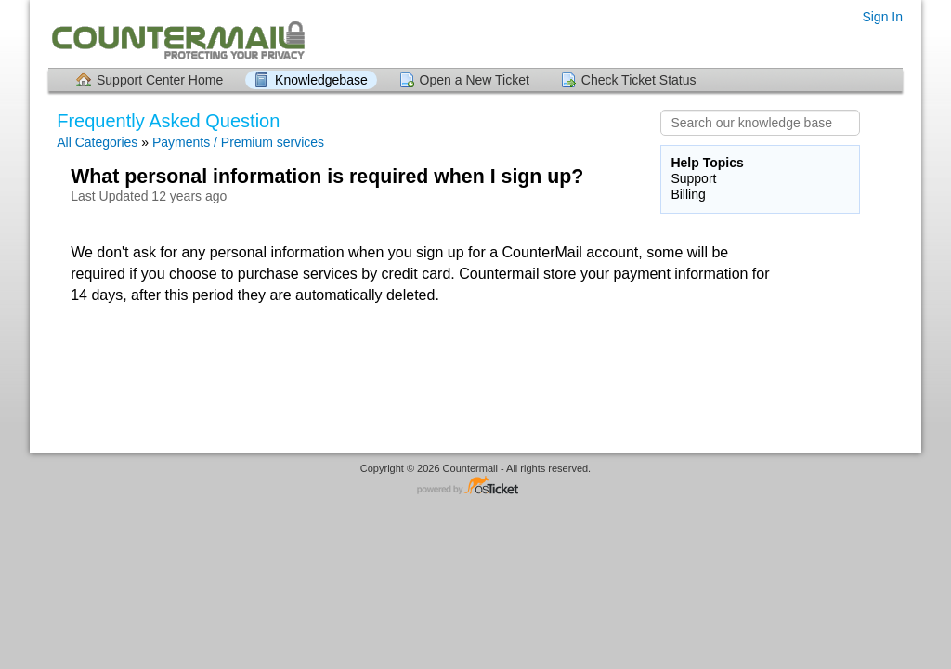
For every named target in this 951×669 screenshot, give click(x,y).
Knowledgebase (321, 79)
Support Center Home (160, 79)
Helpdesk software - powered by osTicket (475, 486)
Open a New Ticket (474, 79)
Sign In (882, 16)
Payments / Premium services (238, 142)
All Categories (97, 142)
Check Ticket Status (639, 79)
